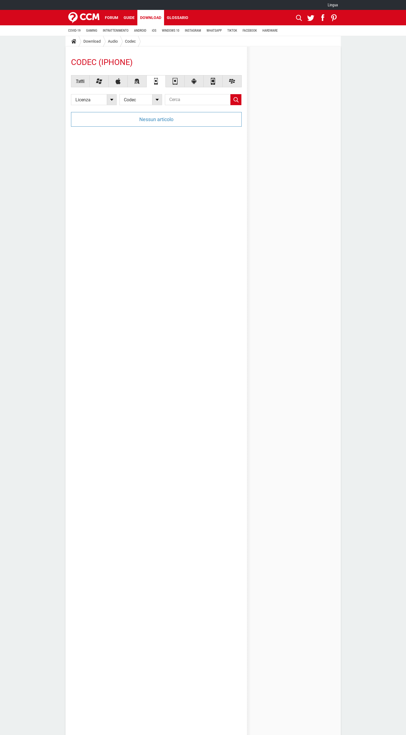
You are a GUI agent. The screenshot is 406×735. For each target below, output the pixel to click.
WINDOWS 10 (170, 30)
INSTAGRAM (193, 30)
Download (150, 17)
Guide (129, 17)
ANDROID (140, 30)
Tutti (80, 81)
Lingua (333, 5)
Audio (113, 41)
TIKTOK (232, 30)
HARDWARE (270, 30)
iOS (154, 30)
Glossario (177, 17)
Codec (130, 41)
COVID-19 (74, 30)
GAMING (91, 30)
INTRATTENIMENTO (116, 30)
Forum (111, 17)
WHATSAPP (214, 30)
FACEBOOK (249, 30)
